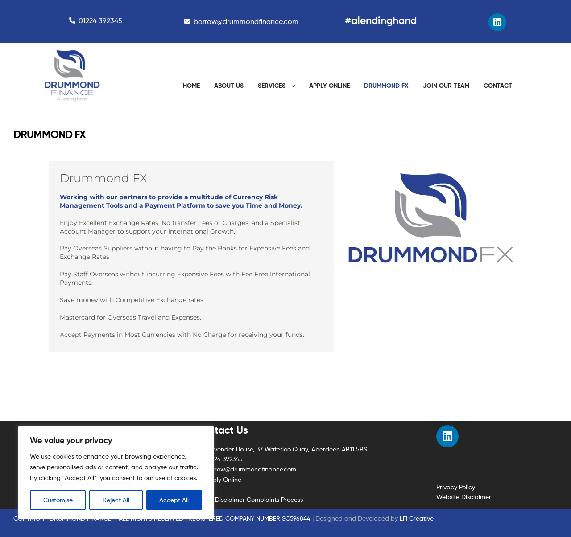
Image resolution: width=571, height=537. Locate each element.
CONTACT (498, 86)
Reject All (116, 500)
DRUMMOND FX (386, 86)
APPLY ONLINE (329, 86)
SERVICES (272, 86)
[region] (116, 472)
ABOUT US (229, 86)
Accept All (174, 500)
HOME (191, 86)
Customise (58, 500)
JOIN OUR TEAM (446, 86)
